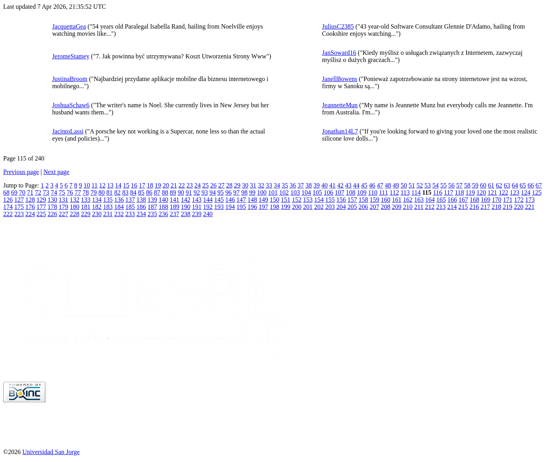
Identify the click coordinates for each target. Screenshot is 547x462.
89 (173, 192)
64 (515, 185)
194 (230, 206)
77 (78, 192)
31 (253, 185)
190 (185, 206)
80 (101, 192)
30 (245, 185)
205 (352, 206)
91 (189, 192)
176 (30, 206)
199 (285, 206)
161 (396, 199)
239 (197, 214)
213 (440, 206)
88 (165, 192)
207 (374, 206)
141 (174, 199)
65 (523, 185)
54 (435, 185)
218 (496, 206)
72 (38, 192)
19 (158, 185)
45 (364, 185)
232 (119, 214)
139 (152, 199)
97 (236, 192)
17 (142, 185)
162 (408, 199)
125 (536, 192)
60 (483, 185)
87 (157, 192)
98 (244, 192)
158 (363, 199)
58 (467, 185)
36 (293, 185)
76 (70, 192)
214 (452, 206)
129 (41, 199)
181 (85, 206)
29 (237, 185)
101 (273, 192)
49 (396, 185)
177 (41, 206)
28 (229, 185)
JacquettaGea (69, 26)
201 (308, 206)
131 (63, 199)
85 (141, 192)
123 (514, 192)
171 (507, 199)
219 (507, 206)
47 (380, 185)
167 (463, 199)
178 (52, 206)
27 (221, 185)
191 (197, 206)
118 (459, 192)
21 (174, 185)
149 (263, 199)
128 (30, 199)
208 (385, 206)
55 (443, 185)
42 (340, 185)
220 (518, 206)
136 (119, 199)
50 (404, 185)
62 (499, 185)
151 (285, 199)
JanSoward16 (339, 52)
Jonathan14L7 (340, 131)
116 (437, 192)
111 (383, 192)
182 (97, 206)
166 (452, 199)
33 (269, 185)
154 (319, 199)
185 (130, 206)
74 (54, 192)
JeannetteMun (340, 105)
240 (208, 214)
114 (415, 192)
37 (300, 185)
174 (8, 206)
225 (41, 214)
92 (197, 192)
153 (308, 199)
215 (463, 206)
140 (163, 199)
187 (152, 206)
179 (63, 206)
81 (109, 192)
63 (507, 185)
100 (262, 192)
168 (474, 199)
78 (86, 192)
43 (348, 185)
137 (130, 199)
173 (530, 199)
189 (174, 206)
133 (85, 199)
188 (163, 206)
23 (189, 185)
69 (14, 192)
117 (448, 192)
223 (19, 214)
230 (97, 214)
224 (30, 214)
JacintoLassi (67, 131)
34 (277, 185)
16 (134, 185)
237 (174, 214)
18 (150, 185)
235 (152, 214)
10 (87, 185)
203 (330, 206)
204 (341, 206)
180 (74, 206)
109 (362, 192)
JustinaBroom (69, 78)
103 (295, 192)
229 (85, 214)
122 (503, 192)
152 (296, 199)
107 (339, 192)
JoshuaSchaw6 (70, 105)
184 (119, 206)
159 (374, 199)
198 (274, 206)
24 (197, 185)
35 (285, 185)
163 (419, 199)
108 (350, 192)
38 (308, 185)
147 (241, 199)
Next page (56, 171)
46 (372, 185)
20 (166, 185)
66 (531, 185)
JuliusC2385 (338, 26)
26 (213, 185)
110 (372, 192)
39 (316, 185)
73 (46, 192)
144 (208, 199)
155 (330, 199)
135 (108, 199)
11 (95, 185)
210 (408, 206)
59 (475, 185)
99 (252, 192)
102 (284, 192)
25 (205, 185)
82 (117, 192)
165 (441, 199)
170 (496, 199)
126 (8, 199)
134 (97, 199)
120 (481, 192)
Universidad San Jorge (51, 451)
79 (93, 192)
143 (197, 199)
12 (102, 185)
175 (19, 206)
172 (519, 199)
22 (181, 185)
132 (74, 199)
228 (74, 214)
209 (396, 206)
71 (30, 192)
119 (470, 192)
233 (130, 214)
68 (6, 192)
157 (352, 199)
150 (274, 199)
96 (228, 192)
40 (324, 185)
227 (63, 214)
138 (141, 199)
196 (252, 206)
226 (52, 214)
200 (296, 206)
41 (332, 185)
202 (319, 206)
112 (394, 192)
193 (219, 206)
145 (219, 199)
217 (485, 206)
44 (356, 185)
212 (429, 206)
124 (525, 192)
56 (451, 185)
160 (385, 199)
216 (474, 206)
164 (430, 199)
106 (328, 192)
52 (419, 185)
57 (459, 185)
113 (405, 192)
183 (108, 206)
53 (427, 185)
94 (212, 192)
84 (133, 192)
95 (220, 192)
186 (141, 206)
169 (485, 199)
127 (19, 199)
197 (263, 206)
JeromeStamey (70, 56)
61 (491, 185)
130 (52, 199)
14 (118, 185)
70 (22, 192)
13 (110, 185)
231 (108, 214)
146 (230, 199)
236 (163, 214)
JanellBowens (339, 78)
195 (241, 206)
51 (412, 185)
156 (341, 199)
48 (388, 185)
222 (8, 214)
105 (317, 192)
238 (185, 214)
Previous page (21, 171)
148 (252, 199)
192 (208, 206)
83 (125, 192)
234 (141, 214)
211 (418, 206)
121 (492, 192)
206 (363, 206)
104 (306, 192)
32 (261, 185)
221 (529, 206)
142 (185, 199)
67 (538, 185)
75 (62, 192)
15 (126, 185)
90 (181, 192)
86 (149, 192)
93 (205, 192)
